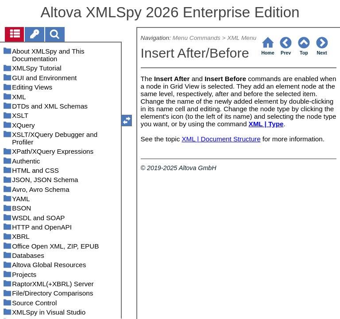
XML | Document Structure (221, 139)
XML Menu (241, 38)
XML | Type (266, 124)
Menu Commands (196, 38)
